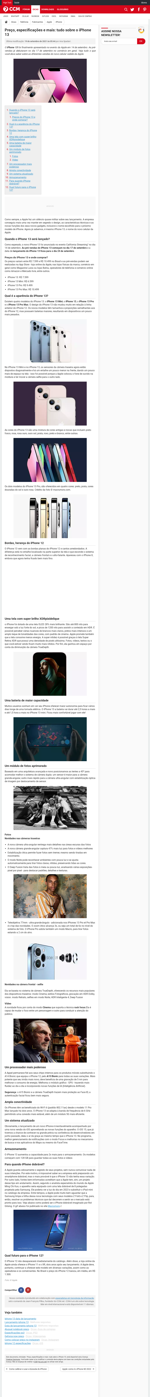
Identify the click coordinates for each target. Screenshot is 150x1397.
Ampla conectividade (20, 170)
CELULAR (25, 16)
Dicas (36, 9)
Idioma (144, 2)
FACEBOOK (35, 16)
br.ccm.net (42, 1362)
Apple (49, 22)
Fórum (26, 9)
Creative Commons (13, 1359)
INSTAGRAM (63, 16)
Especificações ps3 (14, 1332)
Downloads (47, 9)
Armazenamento (17, 177)
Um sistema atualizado (21, 174)
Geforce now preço (14, 1336)
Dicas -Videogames (36, 1336)
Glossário (62, 9)
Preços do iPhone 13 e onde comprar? (23, 118)
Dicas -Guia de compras (43, 1329)
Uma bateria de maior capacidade (20, 144)
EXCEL (54, 16)
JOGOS (5, 16)
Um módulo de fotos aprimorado (19, 150)
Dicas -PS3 (32, 1332)
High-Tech (7, 2)
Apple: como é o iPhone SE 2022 (76, 1369)
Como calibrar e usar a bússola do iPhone (28, 1369)
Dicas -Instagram (50, 1339)
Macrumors (54, 1206)
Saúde (16, 2)
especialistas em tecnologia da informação (74, 1298)
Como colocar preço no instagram (22, 1339)
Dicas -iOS (38, 1343)
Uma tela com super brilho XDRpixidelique (22, 138)
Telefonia (24, 22)
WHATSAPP (15, 16)
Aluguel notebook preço (17, 1329)
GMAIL (73, 16)
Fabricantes (37, 22)
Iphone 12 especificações (18, 1343)
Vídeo (15, 159)
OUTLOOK (45, 16)
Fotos (15, 156)
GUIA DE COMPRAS (85, 16)
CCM (36, 1362)
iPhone (59, 22)
